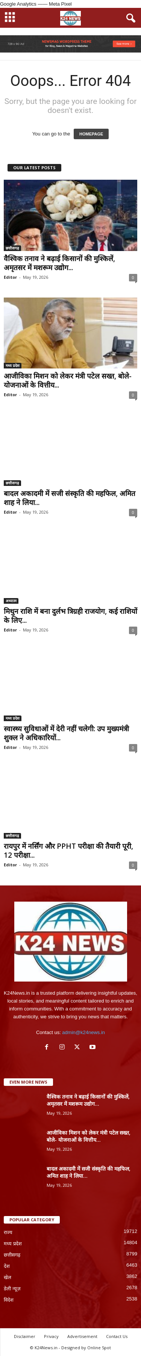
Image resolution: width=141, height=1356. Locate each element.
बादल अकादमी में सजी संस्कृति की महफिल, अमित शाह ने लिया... (69, 498)
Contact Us (116, 1336)
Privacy (51, 1336)
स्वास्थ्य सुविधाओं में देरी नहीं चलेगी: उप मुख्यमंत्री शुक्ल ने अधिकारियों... (66, 733)
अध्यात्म (11, 600)
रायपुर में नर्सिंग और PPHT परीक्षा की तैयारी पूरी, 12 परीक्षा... (68, 850)
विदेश (9, 1300)
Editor (10, 277)
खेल (7, 1277)
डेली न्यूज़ (12, 1288)
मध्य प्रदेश (13, 365)
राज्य (8, 1232)
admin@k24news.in (83, 1032)
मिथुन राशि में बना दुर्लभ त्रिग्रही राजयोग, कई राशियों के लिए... (70, 615)
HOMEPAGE (91, 134)
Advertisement (82, 1336)
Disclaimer (24, 1336)
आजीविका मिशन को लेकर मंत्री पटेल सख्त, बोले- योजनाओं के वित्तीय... (68, 380)
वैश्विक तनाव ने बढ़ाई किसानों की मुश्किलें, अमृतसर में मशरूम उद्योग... (59, 263)
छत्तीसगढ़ (12, 248)
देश (7, 1266)
